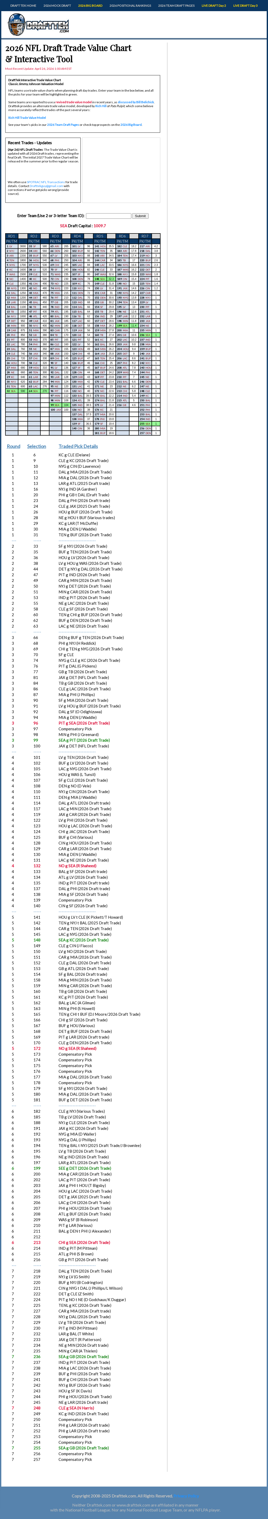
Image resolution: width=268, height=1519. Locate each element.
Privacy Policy (186, 1495)
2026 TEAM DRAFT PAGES (176, 6)
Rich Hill (100, 106)
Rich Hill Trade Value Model (27, 118)
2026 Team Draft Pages (63, 125)
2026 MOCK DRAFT (57, 6)
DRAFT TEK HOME (23, 6)
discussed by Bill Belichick (136, 102)
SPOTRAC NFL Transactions (46, 182)
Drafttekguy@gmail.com (46, 186)
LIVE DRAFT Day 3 (245, 6)
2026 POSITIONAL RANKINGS (130, 6)
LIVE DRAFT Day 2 (214, 6)
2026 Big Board (131, 125)
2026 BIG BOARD (90, 6)
